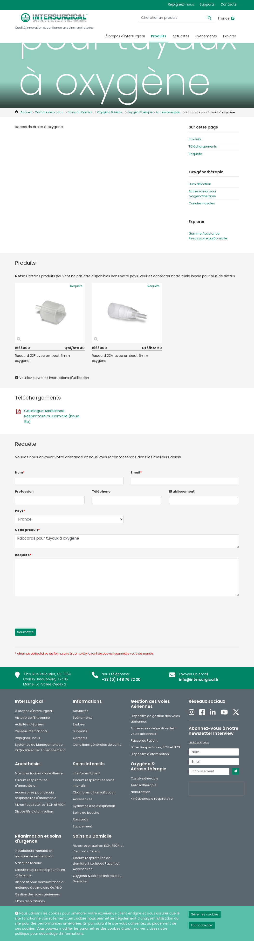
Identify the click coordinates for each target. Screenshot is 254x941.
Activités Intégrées (29, 724)
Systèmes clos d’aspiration (94, 806)
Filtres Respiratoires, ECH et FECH (156, 747)
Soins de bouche (86, 812)
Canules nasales (202, 203)
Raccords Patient (144, 740)
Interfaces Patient (86, 773)
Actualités (180, 36)
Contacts (228, 4)
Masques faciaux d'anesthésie (39, 773)
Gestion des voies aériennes (37, 894)
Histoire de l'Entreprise (32, 717)
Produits (158, 36)
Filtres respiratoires (30, 901)
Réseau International (31, 731)
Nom (20, 472)
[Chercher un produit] (184, 17)
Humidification (200, 184)
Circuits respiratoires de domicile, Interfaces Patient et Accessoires (96, 863)
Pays (20, 510)
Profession (24, 491)
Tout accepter (202, 925)
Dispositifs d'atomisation (150, 754)
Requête (195, 154)
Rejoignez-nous (181, 4)
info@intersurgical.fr (199, 679)
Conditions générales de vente (97, 744)
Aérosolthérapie (144, 785)
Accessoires (82, 799)
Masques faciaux (28, 863)
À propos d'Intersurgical (125, 36)
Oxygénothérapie (144, 778)
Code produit (27, 530)
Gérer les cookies (205, 914)
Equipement (82, 826)
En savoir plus (199, 742)
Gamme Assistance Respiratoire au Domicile (208, 236)
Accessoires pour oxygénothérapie (202, 193)
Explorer (229, 36)
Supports (207, 4)
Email (136, 472)
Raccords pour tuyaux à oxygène (127, 541)
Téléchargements (203, 146)
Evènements (206, 36)
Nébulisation (140, 792)
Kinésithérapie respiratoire (152, 798)
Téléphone (101, 491)
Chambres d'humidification (94, 792)
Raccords (80, 819)
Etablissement (182, 491)
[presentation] (51, 609)
